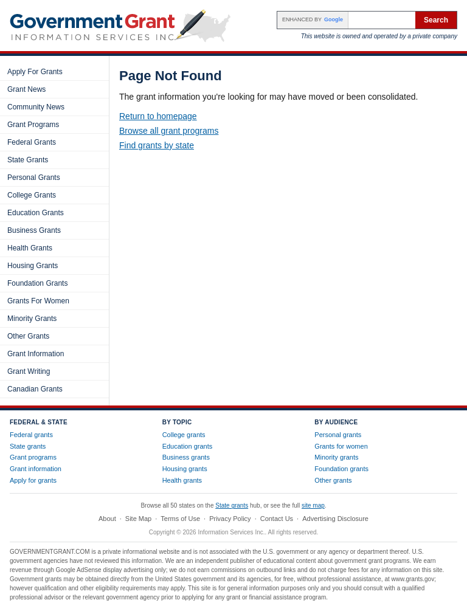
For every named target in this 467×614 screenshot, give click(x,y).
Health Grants (29, 248)
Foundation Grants (37, 283)
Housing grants (184, 468)
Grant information (35, 468)
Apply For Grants (35, 71)
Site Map (138, 518)
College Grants (31, 195)
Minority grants (336, 457)
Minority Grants (32, 318)
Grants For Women (38, 301)
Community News (35, 107)
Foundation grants (341, 468)
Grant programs (33, 457)
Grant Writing (28, 371)
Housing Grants (32, 265)
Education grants (187, 446)
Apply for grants (33, 480)
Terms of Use (180, 518)
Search (436, 20)
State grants (28, 446)
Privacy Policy (230, 518)
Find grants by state (156, 145)
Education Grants (35, 213)
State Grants (27, 160)
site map (313, 505)
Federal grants (31, 434)
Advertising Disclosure (335, 518)
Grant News (26, 89)
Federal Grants (31, 142)
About (107, 518)
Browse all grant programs (168, 131)
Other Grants (28, 336)
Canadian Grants (35, 389)
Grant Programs (33, 124)
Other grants (332, 480)
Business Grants (34, 230)
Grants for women (340, 446)
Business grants (186, 457)
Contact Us (276, 518)
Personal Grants (33, 177)
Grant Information (35, 354)
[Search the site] (381, 20)
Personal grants (337, 434)
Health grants (182, 480)
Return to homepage (158, 116)
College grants (184, 434)
